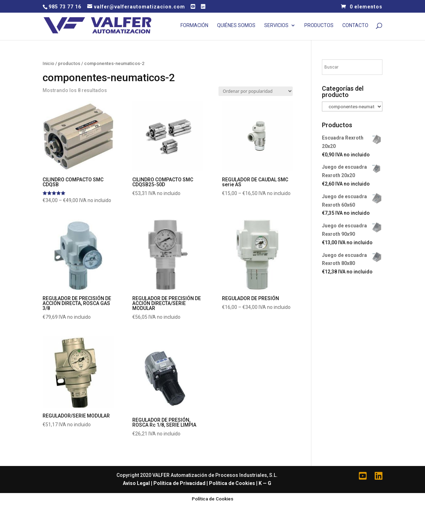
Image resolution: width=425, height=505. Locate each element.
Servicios (276, 25)
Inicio (48, 63)
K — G (265, 483)
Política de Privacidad (179, 483)
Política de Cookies (232, 483)
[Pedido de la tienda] (255, 91)
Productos (319, 25)
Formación (194, 25)
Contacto (355, 25)
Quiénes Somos (236, 25)
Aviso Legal (136, 483)
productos (69, 63)
